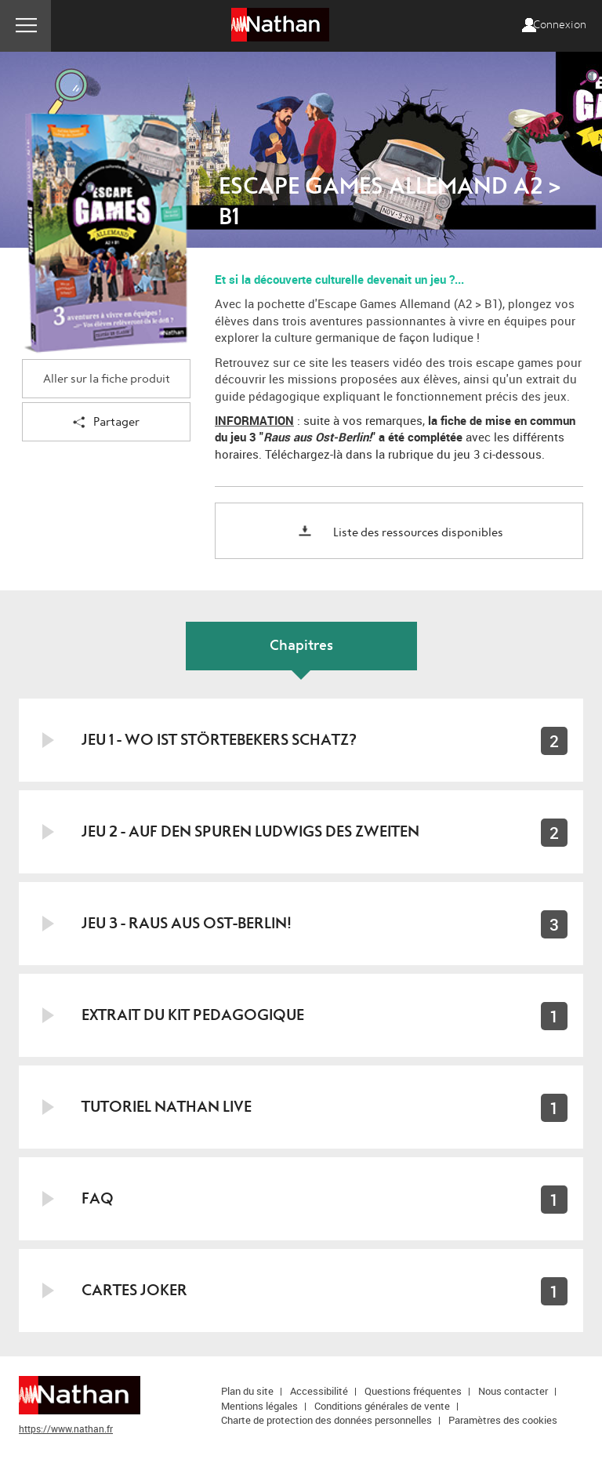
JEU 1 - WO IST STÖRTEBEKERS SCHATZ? (219, 740)
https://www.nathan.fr (66, 1428)
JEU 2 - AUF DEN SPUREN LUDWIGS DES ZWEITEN (250, 831)
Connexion (559, 25)
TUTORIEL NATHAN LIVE (167, 1107)
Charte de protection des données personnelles (326, 1420)
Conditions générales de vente (382, 1406)
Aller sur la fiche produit (106, 379)
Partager (106, 423)
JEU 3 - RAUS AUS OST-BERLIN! (187, 923)
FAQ (98, 1198)
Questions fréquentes (413, 1391)
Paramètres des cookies (502, 1420)
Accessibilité (319, 1391)
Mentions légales (259, 1406)
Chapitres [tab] (301, 645)
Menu (25, 26)
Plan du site (247, 1391)
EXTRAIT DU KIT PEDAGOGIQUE (193, 1015)
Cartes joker (134, 1290)
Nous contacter (513, 1391)
